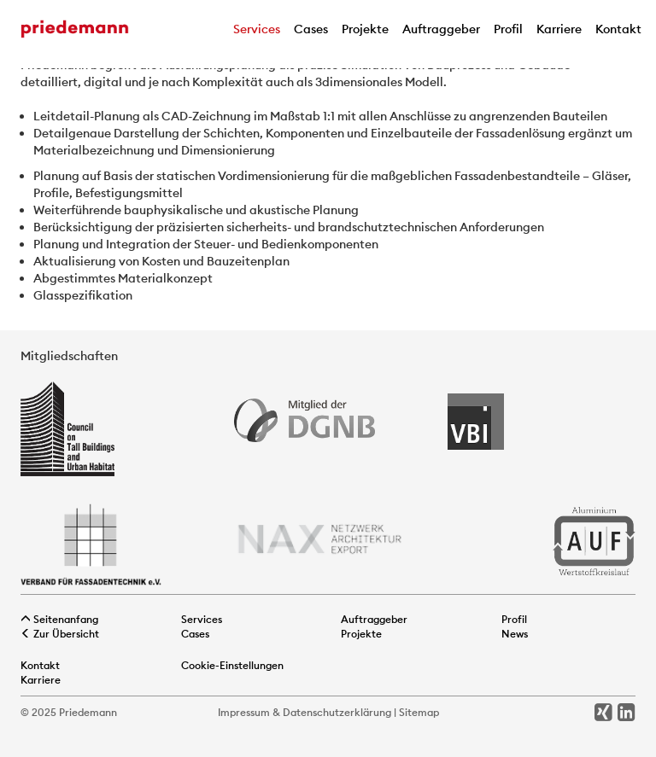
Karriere (559, 29)
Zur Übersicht (59, 633)
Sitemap (419, 712)
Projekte (365, 29)
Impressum (244, 712)
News (514, 633)
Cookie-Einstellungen (232, 665)
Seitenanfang (59, 619)
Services (256, 29)
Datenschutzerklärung (337, 712)
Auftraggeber (441, 29)
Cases (311, 29)
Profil (508, 29)
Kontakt (618, 29)
